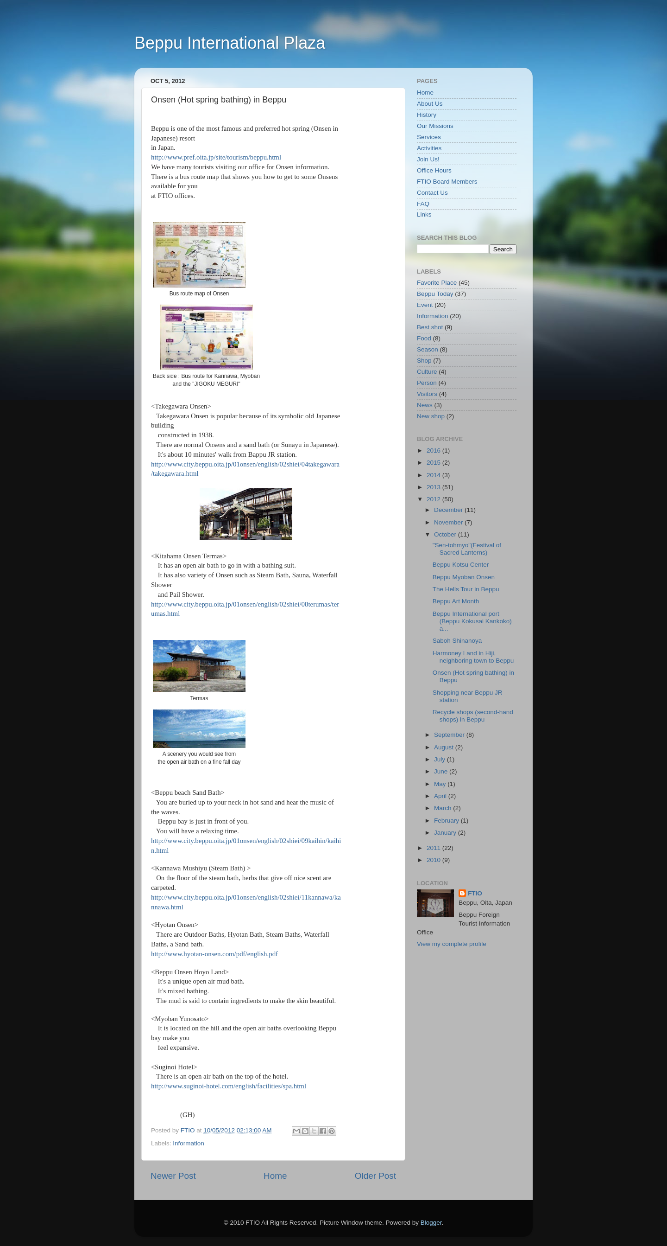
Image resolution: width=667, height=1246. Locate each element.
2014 (434, 475)
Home (275, 1176)
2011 (434, 847)
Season (427, 349)
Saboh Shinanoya (457, 640)
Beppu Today (435, 293)
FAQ (423, 203)
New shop (431, 416)
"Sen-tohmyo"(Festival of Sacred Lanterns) (467, 549)
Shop (424, 360)
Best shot (430, 327)
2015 (434, 462)
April (441, 795)
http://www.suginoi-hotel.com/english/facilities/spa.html (228, 1086)
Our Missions (435, 125)
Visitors (427, 393)
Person (427, 382)
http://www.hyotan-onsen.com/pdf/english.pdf (214, 954)
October (446, 534)
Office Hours (434, 170)
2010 (434, 859)
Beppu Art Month (456, 601)
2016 (434, 450)
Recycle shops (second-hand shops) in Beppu (473, 716)
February (447, 820)
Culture (427, 371)
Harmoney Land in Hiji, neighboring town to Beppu (473, 657)
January (446, 832)
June (441, 771)
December (449, 509)
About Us (430, 103)
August (444, 747)
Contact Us (432, 192)
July (440, 759)
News (425, 405)
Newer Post (173, 1176)
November (449, 522)
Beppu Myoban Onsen (464, 577)
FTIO (475, 893)
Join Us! (428, 159)
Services (429, 137)
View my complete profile (451, 943)
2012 (434, 499)
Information (188, 1143)
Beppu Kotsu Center (461, 564)
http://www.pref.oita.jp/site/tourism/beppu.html (216, 157)
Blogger (431, 1222)
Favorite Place (437, 282)
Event (425, 304)
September (450, 734)
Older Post (375, 1176)
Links (424, 214)
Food (424, 338)
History (426, 114)
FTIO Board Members (447, 181)
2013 (434, 487)
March (443, 808)
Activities (429, 148)
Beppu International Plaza (229, 42)
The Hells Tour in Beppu (466, 589)
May (440, 783)
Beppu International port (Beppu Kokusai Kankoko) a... (472, 621)
